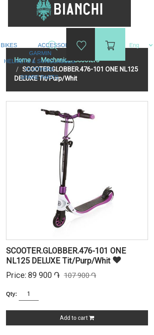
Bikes (10, 45)
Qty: (11, 294)
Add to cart (77, 318)
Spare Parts (40, 77)
